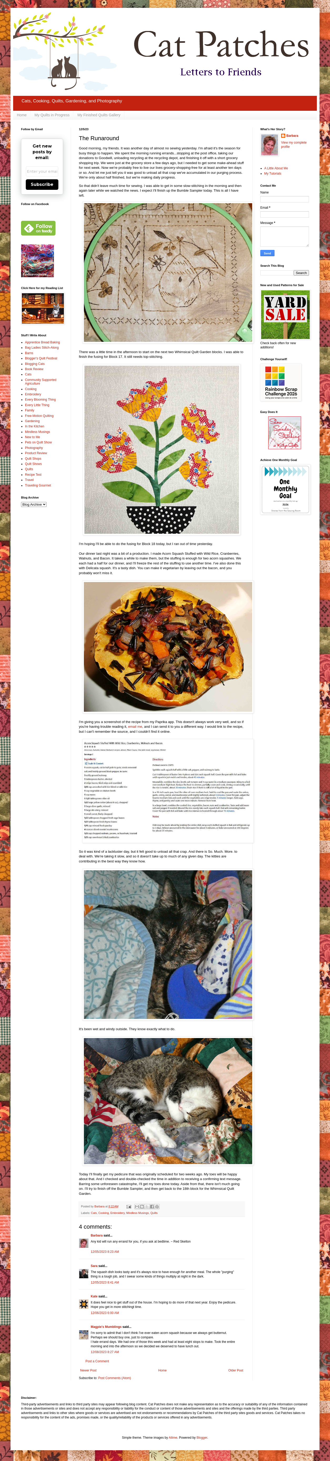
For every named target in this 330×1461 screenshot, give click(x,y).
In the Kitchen (34, 426)
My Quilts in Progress (51, 115)
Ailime (173, 1437)
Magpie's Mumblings (106, 1327)
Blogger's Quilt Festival (41, 358)
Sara (94, 1266)
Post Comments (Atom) (114, 1378)
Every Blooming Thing (40, 399)
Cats (94, 1212)
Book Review (34, 369)
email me (135, 727)
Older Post (235, 1370)
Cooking (103, 1212)
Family (29, 410)
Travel (29, 480)
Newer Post (88, 1370)
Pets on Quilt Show (38, 442)
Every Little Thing (37, 405)
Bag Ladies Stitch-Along (42, 347)
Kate (94, 1296)
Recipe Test (33, 474)
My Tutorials (272, 173)
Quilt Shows (33, 464)
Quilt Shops (33, 458)
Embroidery (117, 1212)
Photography (34, 448)
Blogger (201, 1437)
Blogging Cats (35, 364)
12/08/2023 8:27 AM (105, 1352)
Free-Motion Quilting (39, 416)
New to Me (32, 437)
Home (22, 115)
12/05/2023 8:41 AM (105, 1282)
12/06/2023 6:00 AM (105, 1313)
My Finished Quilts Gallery (98, 115)
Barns (29, 353)
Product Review (36, 453)
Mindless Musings (137, 1212)
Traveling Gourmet (38, 485)
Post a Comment (97, 1361)
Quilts (154, 1212)
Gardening (32, 421)
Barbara (97, 1235)
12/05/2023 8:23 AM (105, 1252)
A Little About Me (276, 168)
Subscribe (42, 184)
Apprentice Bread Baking (42, 342)
